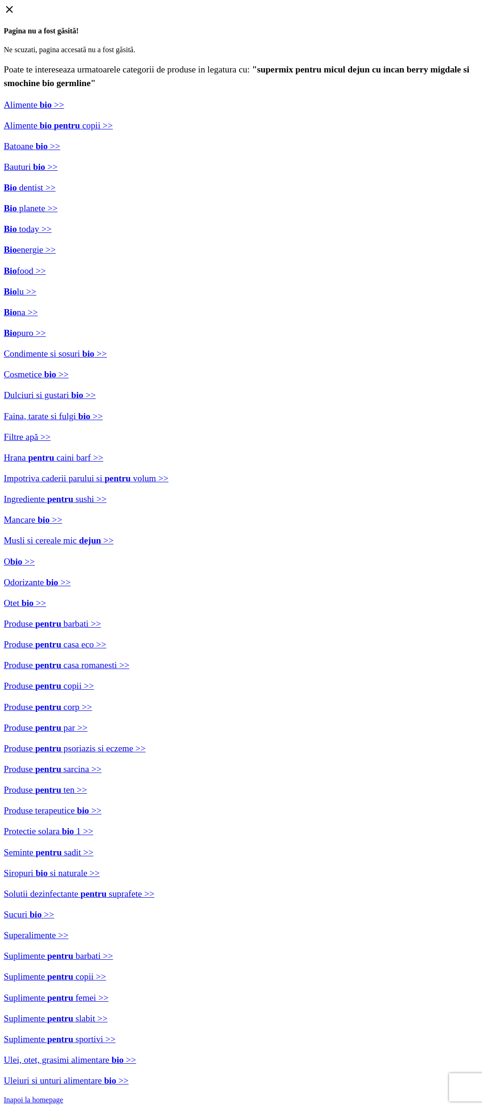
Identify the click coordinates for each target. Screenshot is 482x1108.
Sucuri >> (29, 914)
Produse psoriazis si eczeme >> (74, 748)
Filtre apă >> (27, 437)
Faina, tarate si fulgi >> (53, 416)
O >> (19, 561)
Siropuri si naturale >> (52, 873)
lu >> (20, 291)
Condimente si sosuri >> (55, 354)
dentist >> (30, 187)
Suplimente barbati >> (58, 956)
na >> (21, 312)
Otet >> (25, 603)
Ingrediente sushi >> (55, 499)
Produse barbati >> (52, 624)
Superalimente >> (36, 935)
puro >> (25, 333)
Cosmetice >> (36, 374)
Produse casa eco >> (55, 644)
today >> (28, 229)
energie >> (30, 250)
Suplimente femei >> (56, 998)
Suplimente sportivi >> (60, 1039)
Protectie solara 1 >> (48, 831)
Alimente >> (34, 105)
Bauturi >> (30, 167)
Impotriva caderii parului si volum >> (86, 478)
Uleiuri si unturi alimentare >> (66, 1080)
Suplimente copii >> (55, 976)
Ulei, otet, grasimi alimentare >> (70, 1060)
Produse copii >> (49, 686)
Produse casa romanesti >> (66, 665)
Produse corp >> (48, 707)
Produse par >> (46, 728)
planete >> (30, 208)
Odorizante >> (37, 582)
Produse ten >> (45, 790)
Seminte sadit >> (49, 852)
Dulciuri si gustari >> (50, 395)
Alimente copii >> (58, 125)
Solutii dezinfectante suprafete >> (79, 894)
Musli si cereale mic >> (58, 540)
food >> (25, 271)
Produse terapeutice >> (53, 810)
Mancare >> (33, 520)
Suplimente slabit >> (55, 1018)
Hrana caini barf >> (53, 457)
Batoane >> (32, 146)
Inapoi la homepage (33, 1100)
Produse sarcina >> (53, 769)
